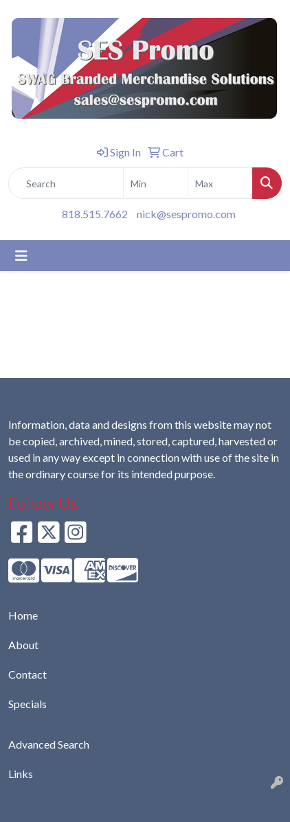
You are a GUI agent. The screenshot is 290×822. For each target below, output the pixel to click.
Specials (27, 703)
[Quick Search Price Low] (155, 183)
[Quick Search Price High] (220, 183)
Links (20, 773)
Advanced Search (48, 744)
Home (23, 615)
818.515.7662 (95, 213)
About (23, 644)
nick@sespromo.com (186, 213)
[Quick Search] (66, 183)
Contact (27, 674)
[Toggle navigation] (21, 256)
